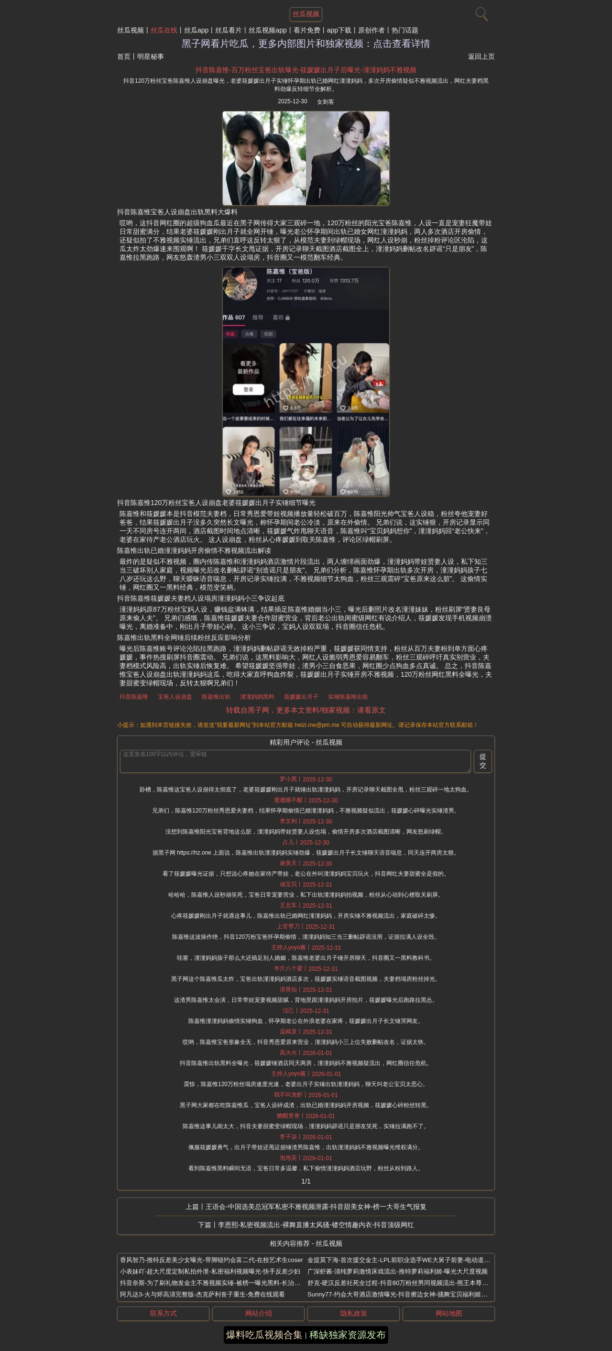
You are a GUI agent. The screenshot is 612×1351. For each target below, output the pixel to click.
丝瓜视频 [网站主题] (306, 14)
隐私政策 (353, 1313)
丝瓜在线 (164, 30)
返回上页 (481, 56)
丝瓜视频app (267, 30)
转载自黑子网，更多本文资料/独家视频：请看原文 (306, 710)
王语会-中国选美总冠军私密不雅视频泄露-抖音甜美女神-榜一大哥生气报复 (316, 1206)
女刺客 (325, 102)
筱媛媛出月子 (301, 696)
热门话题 (405, 30)
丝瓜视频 (130, 30)
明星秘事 (150, 56)
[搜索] (480, 12)
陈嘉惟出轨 (216, 696)
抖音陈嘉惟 (134, 696)
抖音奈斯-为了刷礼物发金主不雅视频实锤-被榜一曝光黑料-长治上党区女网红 (225, 1282)
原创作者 (371, 30)
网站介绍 (258, 1313)
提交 (483, 761)
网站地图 (449, 1313)
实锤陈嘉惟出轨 (348, 696)
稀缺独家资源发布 (347, 1334)
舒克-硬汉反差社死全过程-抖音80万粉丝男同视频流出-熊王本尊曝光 (400, 1282)
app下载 (339, 30)
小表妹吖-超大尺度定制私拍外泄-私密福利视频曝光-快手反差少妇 (210, 1271)
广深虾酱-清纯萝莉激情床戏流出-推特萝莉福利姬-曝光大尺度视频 (397, 1271)
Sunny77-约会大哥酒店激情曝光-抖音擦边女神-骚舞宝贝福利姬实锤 (400, 1294)
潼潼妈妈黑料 (257, 696)
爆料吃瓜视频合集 (264, 1334)
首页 (124, 56)
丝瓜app (196, 30)
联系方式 (163, 1313)
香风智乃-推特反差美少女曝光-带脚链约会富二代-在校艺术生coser (211, 1259)
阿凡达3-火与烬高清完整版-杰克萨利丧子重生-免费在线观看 (202, 1294)
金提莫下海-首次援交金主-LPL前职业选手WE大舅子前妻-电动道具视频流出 (411, 1259)
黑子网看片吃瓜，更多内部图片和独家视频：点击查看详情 (306, 43)
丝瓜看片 (228, 30)
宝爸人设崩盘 (175, 696)
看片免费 (307, 30)
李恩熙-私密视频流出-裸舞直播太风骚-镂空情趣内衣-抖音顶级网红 (316, 1225)
